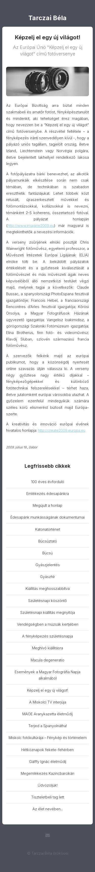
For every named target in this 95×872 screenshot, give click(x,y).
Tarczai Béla (47, 18)
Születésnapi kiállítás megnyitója (47, 612)
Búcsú (47, 553)
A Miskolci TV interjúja (47, 702)
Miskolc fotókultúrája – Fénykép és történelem (48, 737)
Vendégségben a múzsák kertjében (47, 624)
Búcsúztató (47, 541)
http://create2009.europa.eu (61, 430)
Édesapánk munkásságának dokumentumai (47, 517)
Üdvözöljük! (48, 785)
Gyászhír (47, 577)
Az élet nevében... (47, 809)
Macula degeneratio (47, 660)
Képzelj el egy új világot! (47, 690)
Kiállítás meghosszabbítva (48, 588)
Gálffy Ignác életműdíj (47, 761)
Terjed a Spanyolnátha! (47, 726)
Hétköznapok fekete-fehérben (47, 750)
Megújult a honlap (47, 505)
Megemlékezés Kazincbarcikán (47, 773)
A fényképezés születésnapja (47, 636)
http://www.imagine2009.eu (31, 225)
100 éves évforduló (47, 482)
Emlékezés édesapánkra (47, 493)
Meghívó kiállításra (47, 648)
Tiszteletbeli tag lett (47, 797)
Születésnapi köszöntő (47, 600)
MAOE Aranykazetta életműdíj (47, 714)
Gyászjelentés (47, 565)
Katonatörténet (47, 529)
